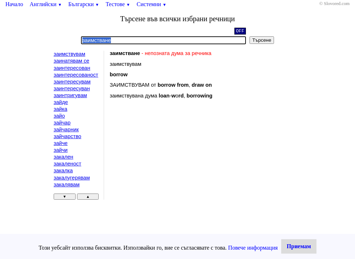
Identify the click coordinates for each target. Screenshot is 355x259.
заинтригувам (70, 95)
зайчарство (67, 136)
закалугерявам (72, 178)
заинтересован (72, 68)
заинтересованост (76, 75)
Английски (46, 4)
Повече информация (253, 248)
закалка (63, 170)
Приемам (299, 246)
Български (83, 4)
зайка (60, 109)
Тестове (117, 4)
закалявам (67, 184)
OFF (240, 31)
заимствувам (69, 54)
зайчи (61, 150)
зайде (61, 102)
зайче (61, 143)
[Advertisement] (170, 163)
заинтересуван (72, 88)
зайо (59, 116)
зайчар (62, 123)
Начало (14, 4)
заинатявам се (71, 61)
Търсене (261, 40)
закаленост (67, 164)
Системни (152, 4)
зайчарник (66, 129)
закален (63, 157)
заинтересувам (72, 82)
